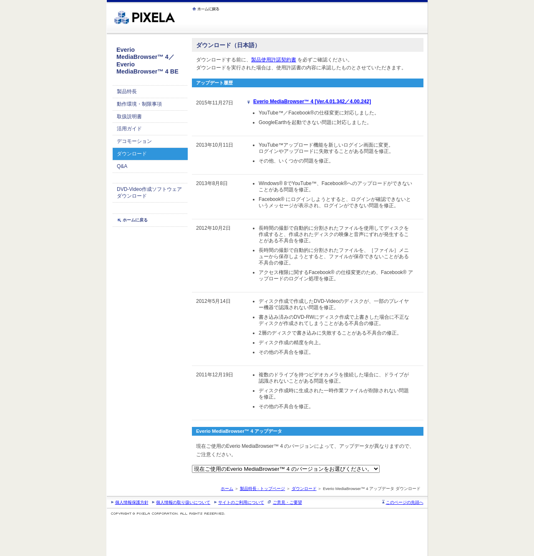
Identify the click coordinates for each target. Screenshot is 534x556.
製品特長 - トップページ (262, 488)
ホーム (227, 488)
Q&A (122, 166)
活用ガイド (129, 129)
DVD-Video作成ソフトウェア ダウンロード (149, 192)
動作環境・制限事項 (139, 104)
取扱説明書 (129, 116)
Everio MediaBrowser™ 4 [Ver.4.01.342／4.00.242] (312, 101)
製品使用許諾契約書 (273, 60)
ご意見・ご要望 (287, 502)
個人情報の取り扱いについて (183, 502)
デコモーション (134, 141)
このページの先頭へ (404, 502)
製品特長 (127, 91)
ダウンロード (132, 154)
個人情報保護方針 (132, 502)
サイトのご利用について (241, 502)
